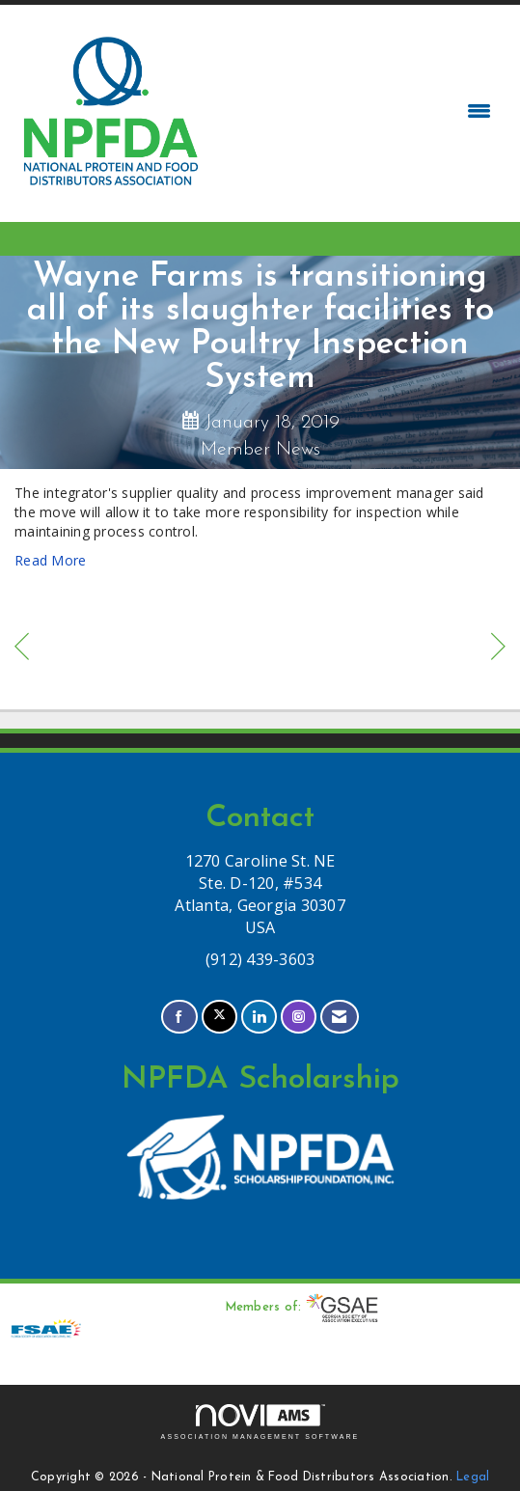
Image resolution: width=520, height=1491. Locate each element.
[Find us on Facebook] (179, 1017)
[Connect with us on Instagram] (298, 1017)
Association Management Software (260, 1422)
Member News (260, 449)
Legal (472, 1477)
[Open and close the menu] (354, 111)
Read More (50, 560)
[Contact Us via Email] (339, 1017)
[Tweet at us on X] (219, 1017)
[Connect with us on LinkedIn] (259, 1017)
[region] (498, 649)
